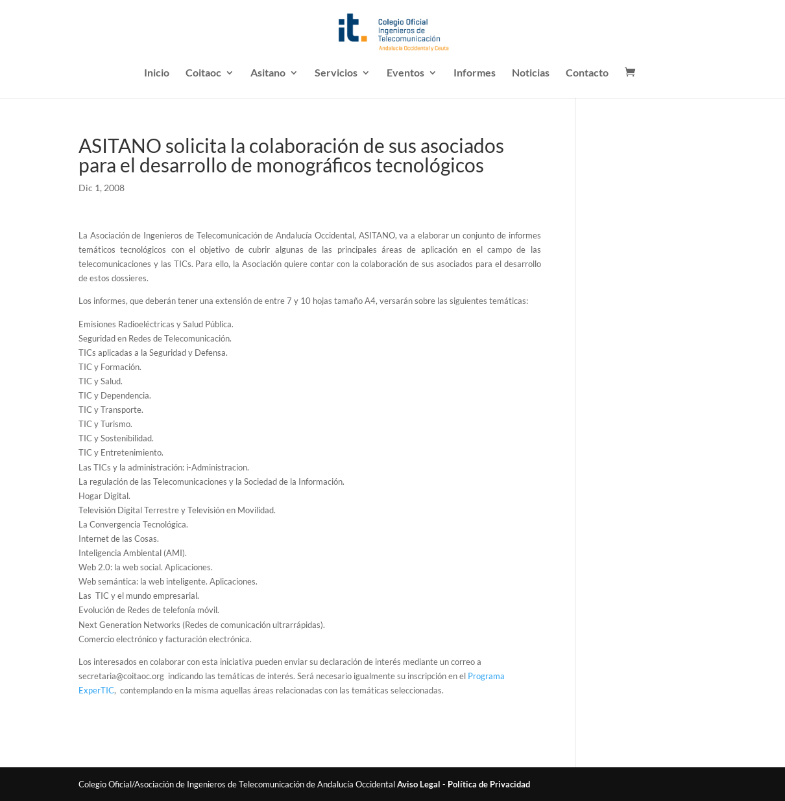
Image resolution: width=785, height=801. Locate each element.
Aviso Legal (419, 784)
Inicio (156, 73)
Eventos (405, 73)
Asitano (267, 73)
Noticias (531, 73)
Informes (474, 73)
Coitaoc (203, 73)
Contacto (587, 73)
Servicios (336, 73)
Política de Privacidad (489, 784)
